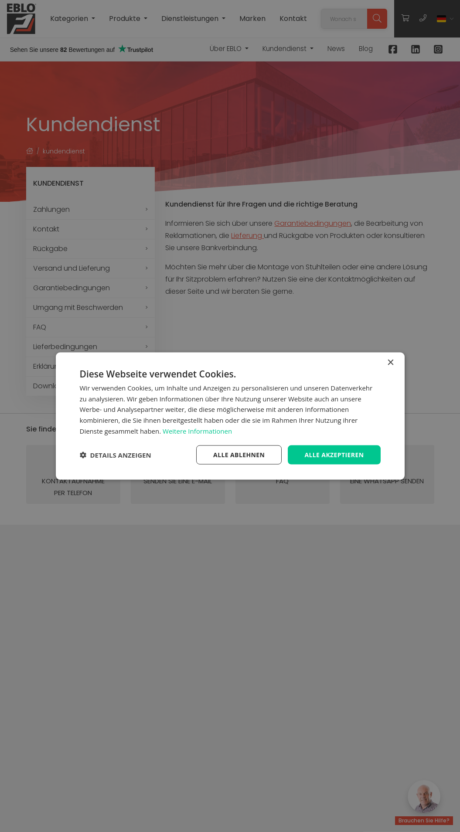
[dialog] (230, 416)
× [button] (390, 362)
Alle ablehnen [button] (239, 454)
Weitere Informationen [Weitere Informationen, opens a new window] (197, 430)
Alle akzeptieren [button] (334, 454)
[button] (115, 455)
